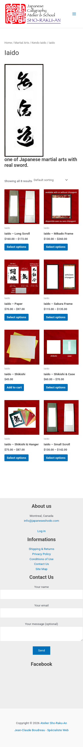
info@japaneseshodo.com (41, 520)
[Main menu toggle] (74, 14)
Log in (41, 531)
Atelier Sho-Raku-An (53, 723)
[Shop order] (50, 180)
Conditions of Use (42, 559)
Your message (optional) (41, 632)
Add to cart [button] (14, 387)
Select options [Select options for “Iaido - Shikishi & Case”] (56, 387)
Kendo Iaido (39, 42)
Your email (41, 611)
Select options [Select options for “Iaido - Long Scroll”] (16, 246)
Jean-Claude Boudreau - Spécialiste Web (41, 730)
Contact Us (41, 564)
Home (8, 42)
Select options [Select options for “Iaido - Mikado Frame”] (56, 246)
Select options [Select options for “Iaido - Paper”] (16, 317)
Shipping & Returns (41, 549)
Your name (41, 592)
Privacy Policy (41, 554)
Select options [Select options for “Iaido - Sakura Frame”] (56, 317)
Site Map (42, 569)
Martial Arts (21, 42)
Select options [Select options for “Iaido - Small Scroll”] (56, 457)
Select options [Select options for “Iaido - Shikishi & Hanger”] (16, 457)
